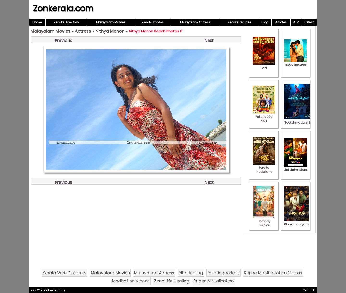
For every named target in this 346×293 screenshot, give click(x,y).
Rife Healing (191, 273)
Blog (264, 22)
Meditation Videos (131, 281)
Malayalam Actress (195, 22)
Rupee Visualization (214, 281)
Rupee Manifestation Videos (273, 273)
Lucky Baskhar (295, 63)
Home (37, 22)
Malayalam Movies (110, 22)
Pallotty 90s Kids (264, 117)
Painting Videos (223, 273)
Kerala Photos (153, 22)
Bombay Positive (264, 221)
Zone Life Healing (171, 281)
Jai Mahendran (295, 168)
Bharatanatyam (296, 222)
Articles (281, 22)
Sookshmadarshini (298, 120)
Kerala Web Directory (64, 273)
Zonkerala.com (63, 8)
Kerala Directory (66, 22)
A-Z (296, 22)
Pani (264, 66)
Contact (308, 290)
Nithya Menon (109, 31)
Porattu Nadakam (264, 168)
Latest (309, 22)
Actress (83, 31)
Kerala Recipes (239, 22)
